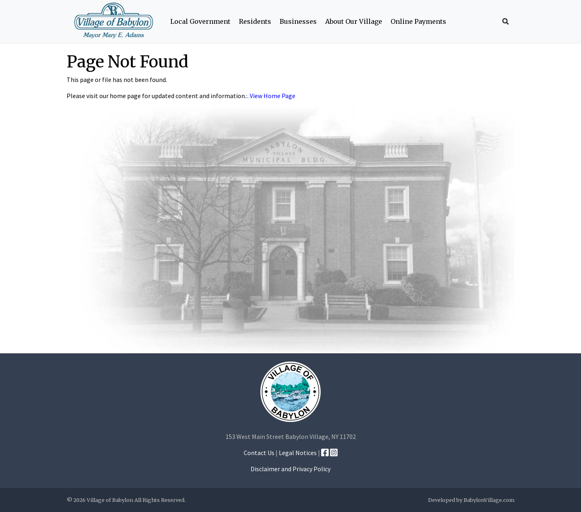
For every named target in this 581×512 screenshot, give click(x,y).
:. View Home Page (270, 96)
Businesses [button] (298, 21)
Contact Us (259, 453)
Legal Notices (298, 453)
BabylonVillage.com (489, 500)
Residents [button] (255, 21)
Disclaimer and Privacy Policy (290, 469)
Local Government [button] (200, 21)
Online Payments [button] (418, 21)
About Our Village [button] (353, 21)
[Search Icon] (505, 21)
